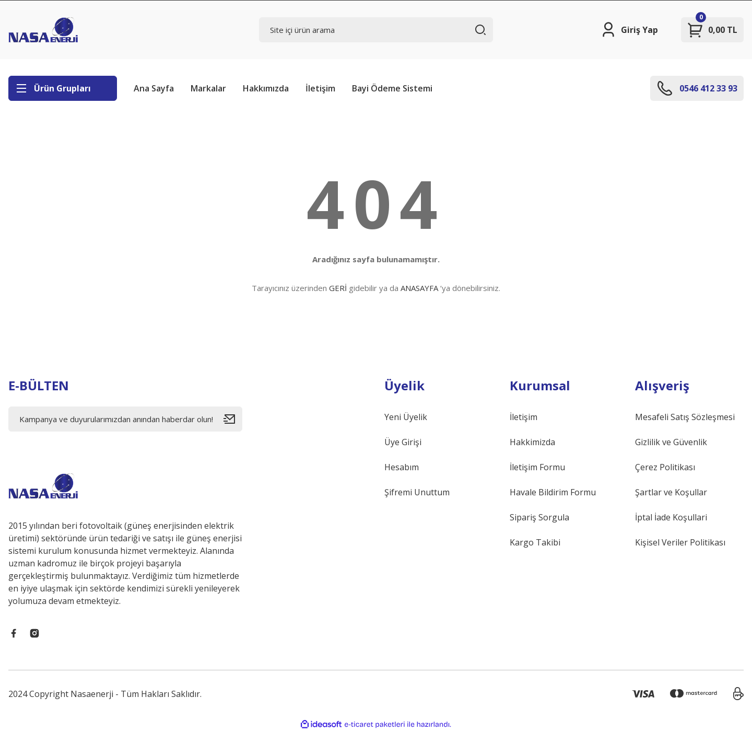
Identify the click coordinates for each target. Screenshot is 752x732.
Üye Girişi (402, 442)
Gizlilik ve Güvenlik (671, 442)
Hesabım (401, 467)
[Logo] (43, 29)
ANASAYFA (419, 288)
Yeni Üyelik (405, 417)
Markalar (208, 88)
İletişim (320, 88)
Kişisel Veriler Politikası (680, 542)
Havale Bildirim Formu (553, 492)
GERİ (338, 288)
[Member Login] (629, 29)
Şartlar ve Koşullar (671, 492)
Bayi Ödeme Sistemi (392, 88)
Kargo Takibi (535, 542)
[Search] (376, 29)
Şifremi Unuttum (417, 492)
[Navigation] (62, 88)
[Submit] (233, 419)
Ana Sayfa (154, 88)
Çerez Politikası (665, 467)
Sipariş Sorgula (539, 517)
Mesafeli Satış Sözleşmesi (685, 417)
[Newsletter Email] (125, 419)
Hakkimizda (532, 442)
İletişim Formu (537, 467)
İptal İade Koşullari (671, 517)
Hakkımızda (266, 88)
